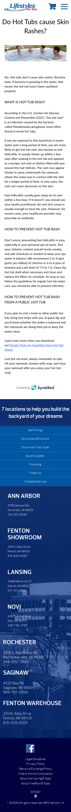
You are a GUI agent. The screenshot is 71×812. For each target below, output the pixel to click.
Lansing (19, 572)
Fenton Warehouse (32, 703)
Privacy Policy (35, 764)
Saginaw (16, 673)
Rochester (19, 642)
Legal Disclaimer (35, 759)
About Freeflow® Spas (35, 783)
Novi (14, 607)
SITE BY (35, 794)
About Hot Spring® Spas (35, 778)
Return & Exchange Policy (35, 769)
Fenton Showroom (25, 534)
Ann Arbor (24, 496)
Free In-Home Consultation (35, 774)
